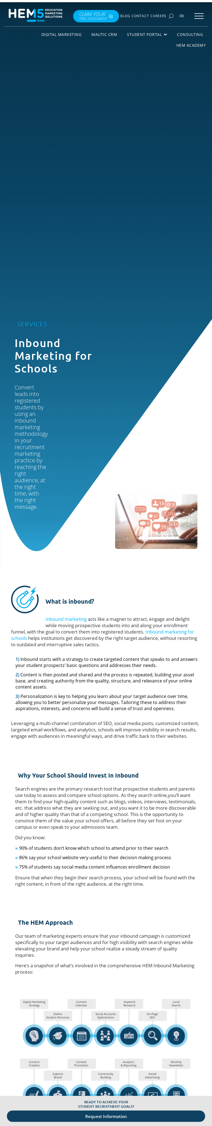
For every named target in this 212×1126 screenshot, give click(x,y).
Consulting (190, 34)
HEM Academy (191, 45)
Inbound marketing (66, 619)
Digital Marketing (61, 34)
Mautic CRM (104, 34)
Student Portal (147, 34)
